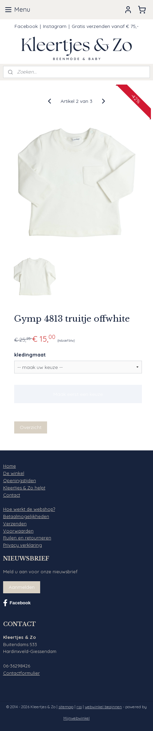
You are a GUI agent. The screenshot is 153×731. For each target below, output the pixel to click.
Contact (11, 495)
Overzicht (31, 427)
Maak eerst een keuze (78, 394)
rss (79, 706)
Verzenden (15, 523)
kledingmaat (30, 355)
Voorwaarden (18, 531)
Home (9, 466)
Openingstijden (19, 480)
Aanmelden (22, 587)
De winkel (13, 473)
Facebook (26, 26)
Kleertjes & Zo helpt (24, 487)
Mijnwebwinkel (76, 718)
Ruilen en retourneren (27, 537)
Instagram (54, 26)
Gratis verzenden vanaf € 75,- (105, 26)
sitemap (65, 706)
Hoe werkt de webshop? (29, 509)
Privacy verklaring (22, 545)
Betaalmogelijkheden (26, 516)
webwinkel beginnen (103, 706)
